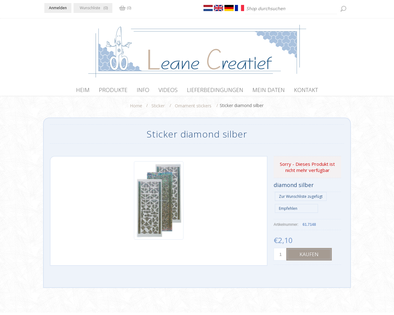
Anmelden (58, 7)
